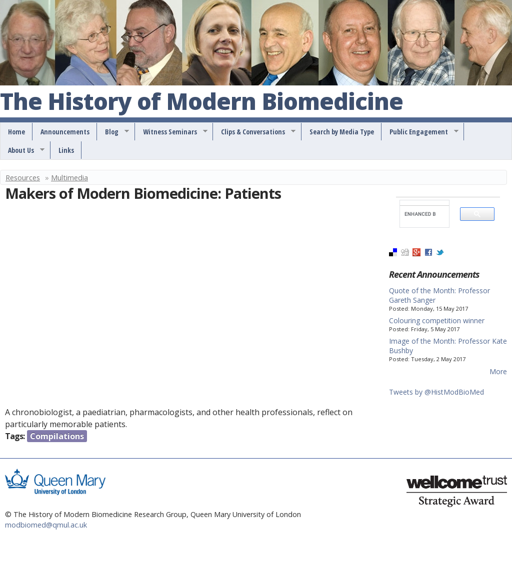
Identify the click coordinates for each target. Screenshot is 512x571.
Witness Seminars (172, 132)
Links (66, 150)
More (498, 371)
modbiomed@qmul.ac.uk (46, 525)
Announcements (65, 131)
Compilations (57, 436)
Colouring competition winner (436, 320)
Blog (113, 132)
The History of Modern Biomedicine (201, 101)
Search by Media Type (342, 131)
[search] (420, 214)
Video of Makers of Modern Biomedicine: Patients (165, 305)
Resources (23, 177)
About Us (22, 150)
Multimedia (69, 177)
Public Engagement (420, 132)
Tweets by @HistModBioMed (436, 392)
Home (16, 131)
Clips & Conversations (255, 132)
